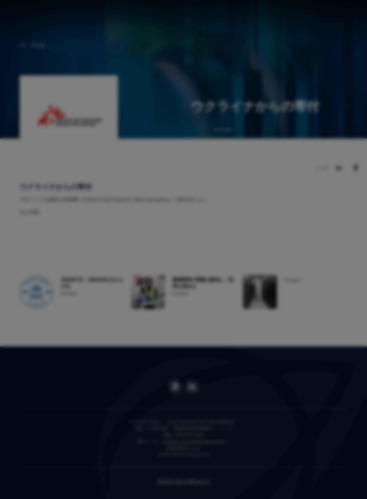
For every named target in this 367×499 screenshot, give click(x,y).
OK (251, 280)
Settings (227, 280)
